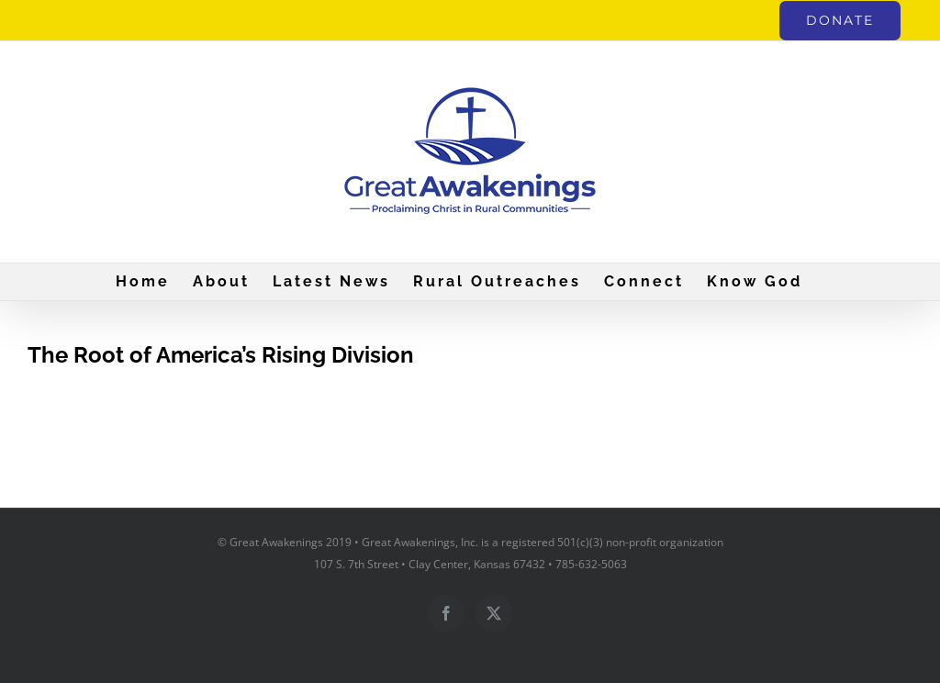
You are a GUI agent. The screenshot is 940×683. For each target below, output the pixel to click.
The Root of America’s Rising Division (221, 355)
